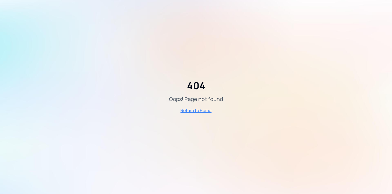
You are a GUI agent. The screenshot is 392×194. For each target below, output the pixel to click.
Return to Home (196, 110)
